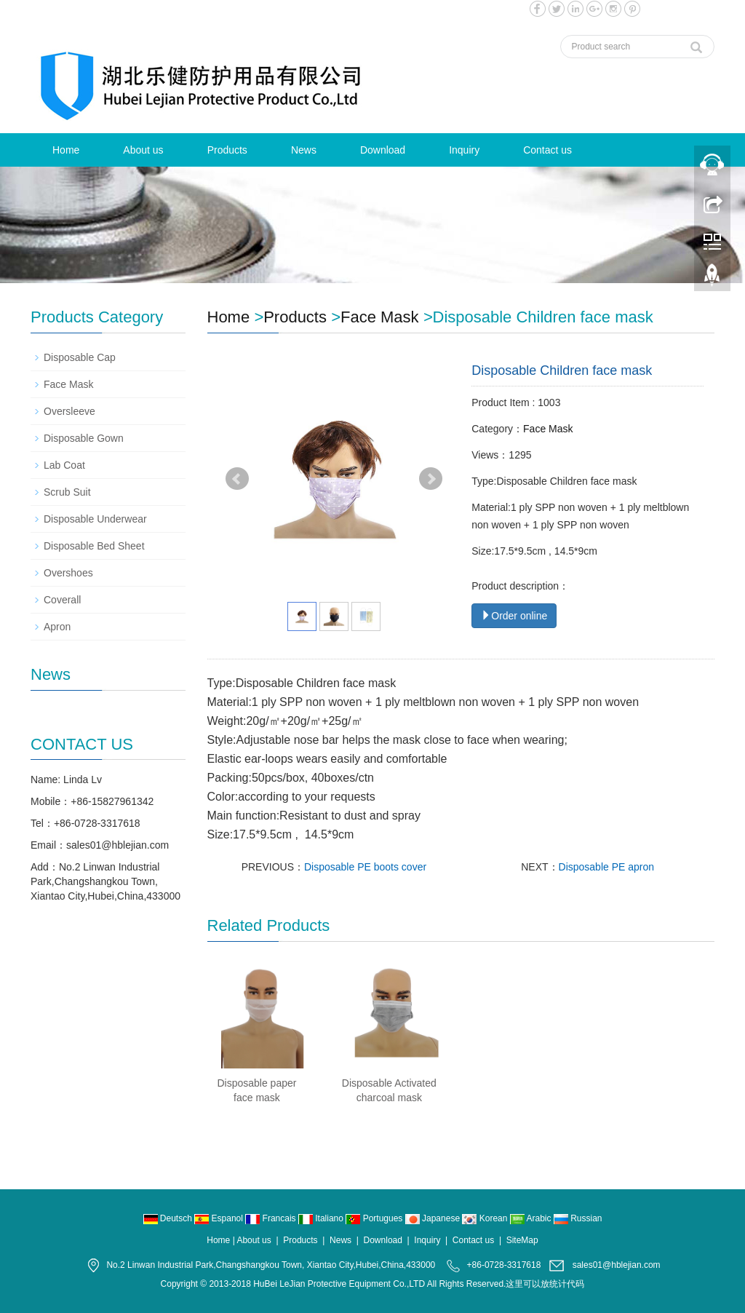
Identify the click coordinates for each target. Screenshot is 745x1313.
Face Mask (379, 317)
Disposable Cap (80, 357)
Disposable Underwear (95, 519)
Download (382, 150)
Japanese (434, 1218)
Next (430, 479)
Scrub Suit (67, 492)
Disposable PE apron (607, 867)
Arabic (532, 1218)
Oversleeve (69, 411)
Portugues (375, 1218)
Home (65, 150)
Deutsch (169, 1218)
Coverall (62, 600)
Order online (514, 616)
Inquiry (464, 150)
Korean (485, 1218)
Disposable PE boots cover (365, 867)
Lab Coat (64, 465)
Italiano (322, 1218)
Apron (57, 626)
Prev (237, 479)
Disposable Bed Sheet (94, 546)
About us (143, 150)
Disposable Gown (84, 438)
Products (227, 150)
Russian (578, 1218)
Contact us (547, 150)
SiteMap (522, 1240)
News (303, 150)
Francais (271, 1218)
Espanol (219, 1218)
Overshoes (68, 573)
